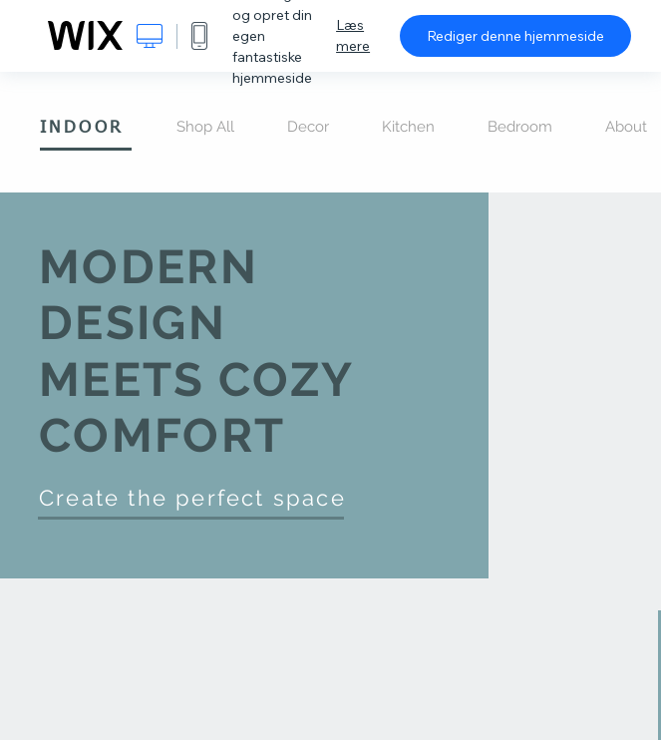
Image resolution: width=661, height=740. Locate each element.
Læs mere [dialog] (353, 35)
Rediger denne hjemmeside (515, 36)
